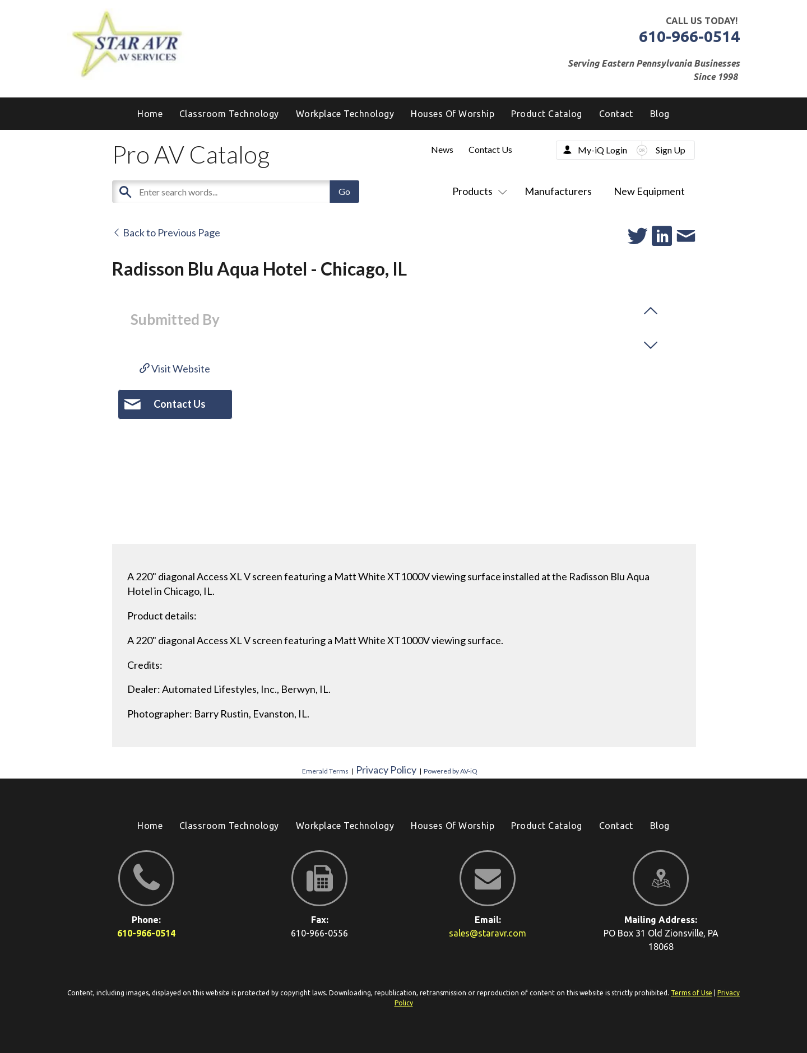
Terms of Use (691, 992)
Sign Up (670, 150)
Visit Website (175, 368)
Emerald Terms (325, 771)
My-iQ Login (602, 150)
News (442, 149)
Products (477, 191)
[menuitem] (660, 113)
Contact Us (490, 149)
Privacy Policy (386, 769)
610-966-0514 (689, 36)
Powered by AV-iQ (450, 771)
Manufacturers (558, 191)
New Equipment (649, 191)
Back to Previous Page (166, 232)
